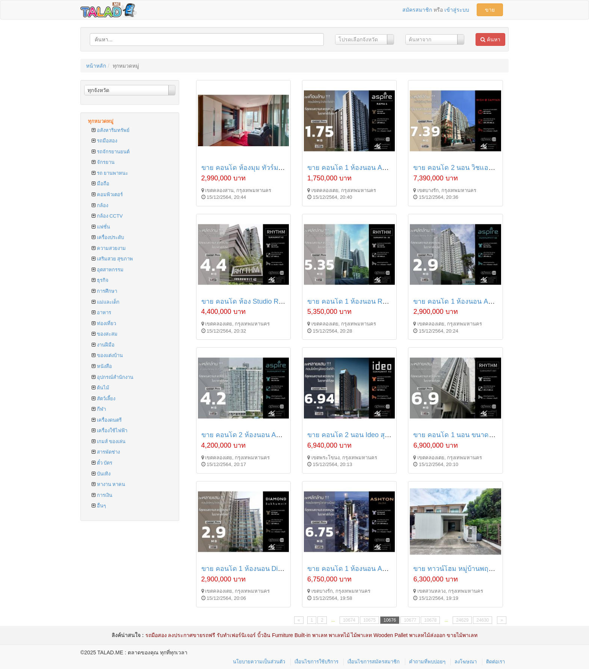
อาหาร (101, 312)
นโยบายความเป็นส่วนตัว (259, 661)
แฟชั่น (101, 227)
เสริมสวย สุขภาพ (112, 259)
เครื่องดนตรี (107, 420)
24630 (482, 620)
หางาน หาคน (108, 484)
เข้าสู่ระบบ (456, 10)
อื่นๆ (99, 506)
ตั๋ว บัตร (102, 463)
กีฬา (99, 409)
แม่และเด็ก (105, 302)
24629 (462, 620)
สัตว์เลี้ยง (103, 398)
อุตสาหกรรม (108, 269)
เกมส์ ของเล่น (108, 441)
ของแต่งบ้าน (107, 355)
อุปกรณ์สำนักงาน (112, 377)
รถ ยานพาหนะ (110, 173)
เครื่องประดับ (108, 237)
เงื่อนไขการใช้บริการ (316, 661)
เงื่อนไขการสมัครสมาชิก (373, 661)
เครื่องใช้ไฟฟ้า (109, 430)
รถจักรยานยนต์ (111, 151)
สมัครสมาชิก (417, 10)
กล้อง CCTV (107, 216)
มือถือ (100, 183)
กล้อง (100, 205)
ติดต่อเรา (495, 661)
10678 (430, 620)
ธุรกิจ (100, 280)
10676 (390, 620)
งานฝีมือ (103, 345)
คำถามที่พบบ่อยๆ (427, 661)
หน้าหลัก (96, 66)
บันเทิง (101, 474)
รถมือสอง (104, 141)
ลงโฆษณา (466, 661)
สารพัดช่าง (106, 452)
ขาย (490, 10)
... (333, 620)
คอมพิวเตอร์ (107, 194)
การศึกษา (104, 291)
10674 (349, 620)
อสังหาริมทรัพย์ (111, 130)
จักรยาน (103, 162)
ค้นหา (490, 39)
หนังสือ (102, 366)
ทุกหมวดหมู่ (100, 121)
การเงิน (102, 495)
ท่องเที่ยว (104, 323)
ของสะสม (105, 334)
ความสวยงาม (109, 248)
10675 (369, 620)
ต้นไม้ (100, 388)
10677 (410, 620)
